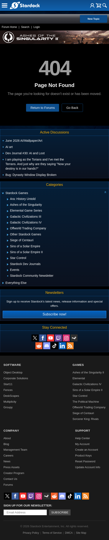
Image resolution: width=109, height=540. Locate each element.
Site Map (81, 532)
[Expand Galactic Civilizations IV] (7, 223)
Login (36, 27)
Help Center (82, 438)
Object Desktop (13, 372)
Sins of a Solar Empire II (87, 390)
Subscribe (59, 512)
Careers (8, 455)
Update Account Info (87, 467)
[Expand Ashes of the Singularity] (7, 205)
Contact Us (10, 479)
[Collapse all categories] (105, 192)
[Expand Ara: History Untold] (7, 199)
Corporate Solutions (15, 378)
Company (11, 430)
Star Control (80, 395)
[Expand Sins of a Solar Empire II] (7, 252)
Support (82, 430)
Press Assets (11, 467)
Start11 (7, 384)
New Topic (93, 19)
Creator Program (13, 473)
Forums (8, 484)
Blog (6, 444)
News (6, 461)
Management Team (15, 449)
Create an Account (86, 449)
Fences (8, 390)
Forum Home (9, 27)
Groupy (8, 407)
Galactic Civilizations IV (87, 384)
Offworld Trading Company (89, 407)
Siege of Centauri (83, 413)
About (7, 438)
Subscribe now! (54, 314)
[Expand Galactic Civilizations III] (7, 217)
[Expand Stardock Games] (3, 193)
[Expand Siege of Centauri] (7, 240)
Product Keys (83, 455)
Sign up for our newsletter (27, 505)
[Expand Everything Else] (3, 283)
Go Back (72, 107)
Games (78, 364)
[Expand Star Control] (7, 258)
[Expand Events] (7, 270)
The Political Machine (86, 401)
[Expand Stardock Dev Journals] (7, 264)
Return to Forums (42, 107)
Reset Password (85, 461)
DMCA (69, 532)
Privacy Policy (31, 532)
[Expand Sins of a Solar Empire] (7, 247)
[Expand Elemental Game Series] (7, 211)
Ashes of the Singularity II (88, 372)
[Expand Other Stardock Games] (7, 235)
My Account (82, 444)
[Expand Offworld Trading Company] (7, 229)
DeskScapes (11, 395)
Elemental (79, 378)
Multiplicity (9, 401)
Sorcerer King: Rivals (86, 419)
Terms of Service (52, 532)
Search (25, 27)
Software (12, 364)
